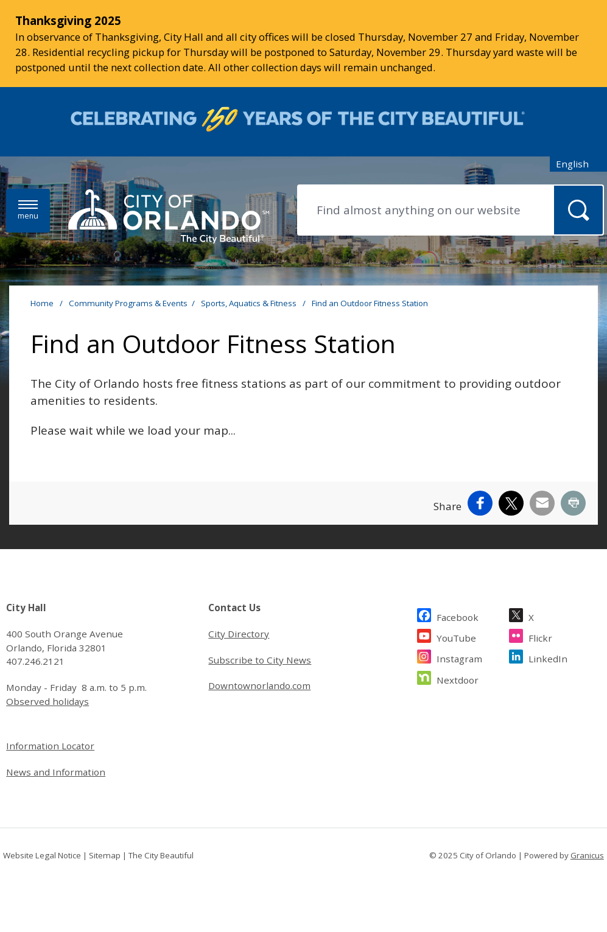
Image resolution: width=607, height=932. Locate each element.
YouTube (456, 636)
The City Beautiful (161, 855)
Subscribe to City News (259, 660)
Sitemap (105, 855)
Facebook (458, 615)
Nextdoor (458, 678)
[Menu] (28, 210)
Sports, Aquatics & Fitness (249, 303)
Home (42, 303)
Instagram (459, 657)
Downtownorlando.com (259, 685)
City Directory (238, 634)
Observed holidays (47, 701)
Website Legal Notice (42, 855)
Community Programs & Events (128, 303)
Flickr (540, 636)
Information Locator (50, 746)
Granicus (587, 855)
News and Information (55, 772)
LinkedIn (547, 657)
